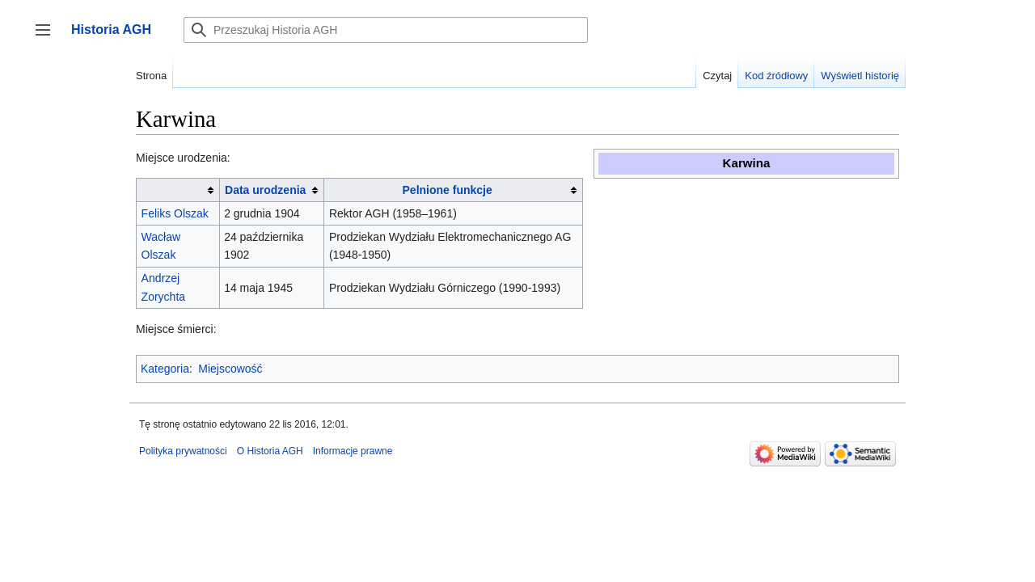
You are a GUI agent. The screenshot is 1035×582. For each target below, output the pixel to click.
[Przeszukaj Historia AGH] (386, 30)
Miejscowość (230, 368)
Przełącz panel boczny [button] (48, 37)
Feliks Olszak (175, 213)
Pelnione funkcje (447, 189)
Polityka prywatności (183, 451)
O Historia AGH (270, 451)
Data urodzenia (265, 189)
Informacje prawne (353, 451)
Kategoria (165, 368)
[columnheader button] (178, 190)
